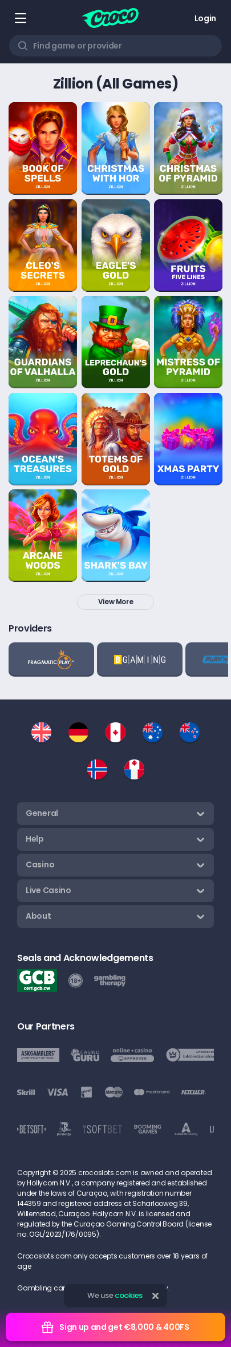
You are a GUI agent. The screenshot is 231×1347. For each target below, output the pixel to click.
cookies (129, 1295)
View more (115, 601)
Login (205, 18)
